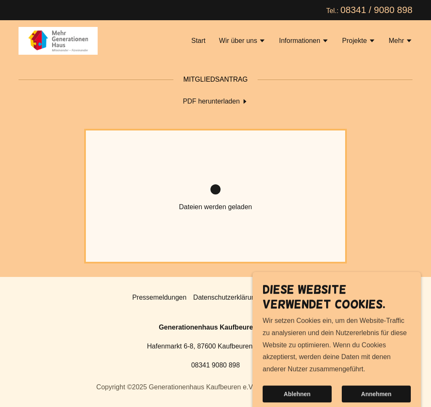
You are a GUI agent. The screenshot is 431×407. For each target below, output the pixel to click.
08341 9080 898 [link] (215, 365)
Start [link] (198, 40)
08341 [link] (353, 10)
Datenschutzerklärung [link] (226, 297)
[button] (242, 42)
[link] (58, 40)
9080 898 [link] (393, 10)
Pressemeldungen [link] (159, 297)
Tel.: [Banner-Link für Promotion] (333, 10)
